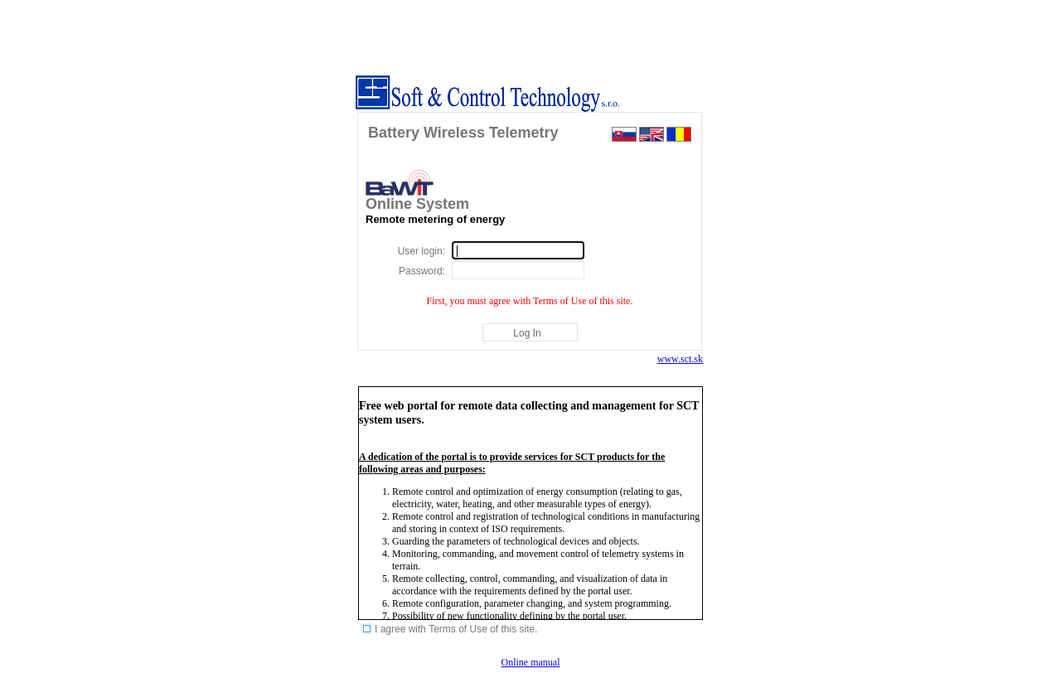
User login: (421, 251)
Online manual (530, 662)
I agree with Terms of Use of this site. (456, 629)
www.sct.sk (680, 359)
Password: (422, 271)
